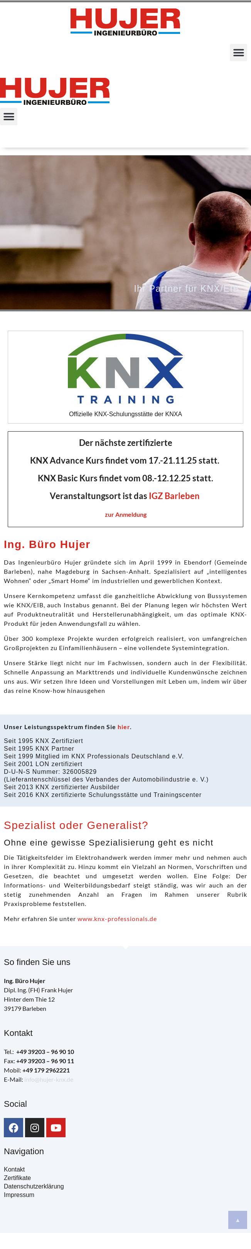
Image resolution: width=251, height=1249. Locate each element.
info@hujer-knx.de (48, 1079)
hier (124, 726)
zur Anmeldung (126, 514)
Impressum (19, 1195)
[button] (238, 52)
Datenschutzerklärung (34, 1186)
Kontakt (14, 1169)
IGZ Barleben (174, 496)
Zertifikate (17, 1178)
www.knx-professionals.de (117, 918)
